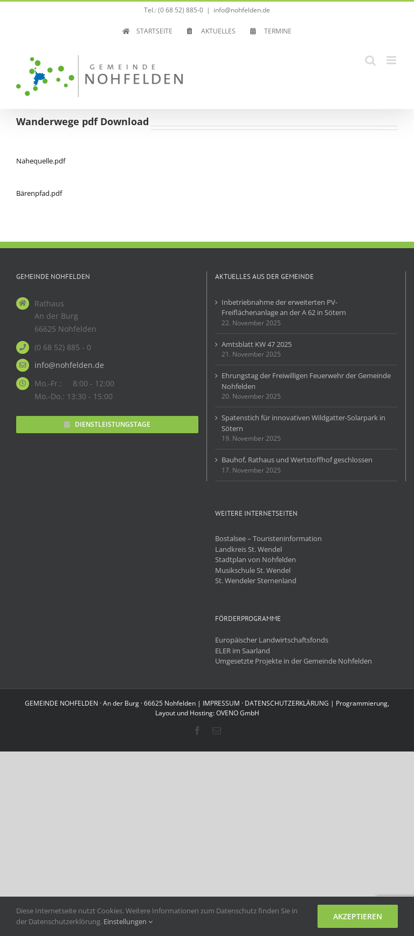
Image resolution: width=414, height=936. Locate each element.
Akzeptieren (357, 916)
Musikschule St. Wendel (253, 570)
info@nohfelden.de (241, 10)
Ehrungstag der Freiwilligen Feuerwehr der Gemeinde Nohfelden (306, 381)
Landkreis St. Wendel (248, 549)
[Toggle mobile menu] (392, 60)
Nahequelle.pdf (40, 161)
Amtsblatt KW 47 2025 (257, 344)
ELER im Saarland (242, 650)
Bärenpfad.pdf (39, 193)
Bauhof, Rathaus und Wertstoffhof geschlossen (297, 459)
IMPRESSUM (221, 703)
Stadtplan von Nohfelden (255, 559)
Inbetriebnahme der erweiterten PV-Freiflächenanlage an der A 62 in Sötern (284, 307)
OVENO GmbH (237, 713)
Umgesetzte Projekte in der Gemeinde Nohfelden (293, 661)
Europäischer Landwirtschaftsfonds (271, 640)
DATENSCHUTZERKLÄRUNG (287, 703)
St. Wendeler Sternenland (255, 580)
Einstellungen (128, 921)
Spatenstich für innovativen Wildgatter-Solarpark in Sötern (303, 423)
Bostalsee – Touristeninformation (268, 538)
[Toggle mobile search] (370, 60)
